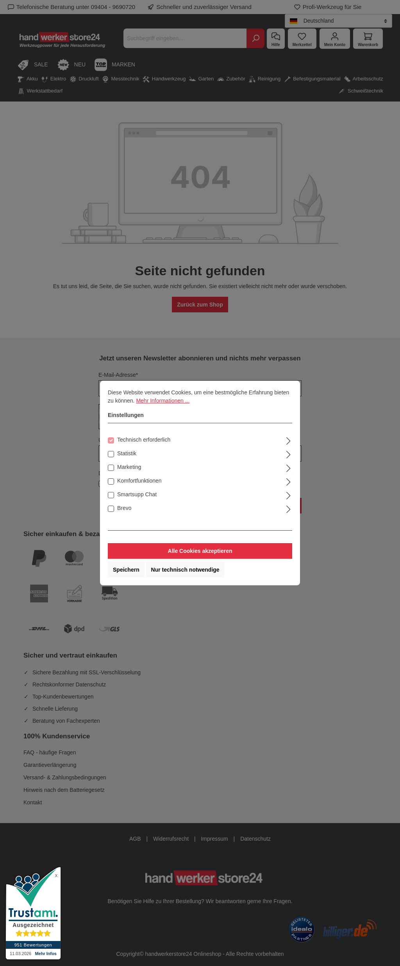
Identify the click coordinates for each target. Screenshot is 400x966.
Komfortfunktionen (139, 481)
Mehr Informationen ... (162, 400)
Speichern (126, 570)
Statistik (126, 453)
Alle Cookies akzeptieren (200, 551)
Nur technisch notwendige (185, 570)
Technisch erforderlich (143, 440)
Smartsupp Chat (137, 494)
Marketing (129, 467)
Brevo (124, 508)
